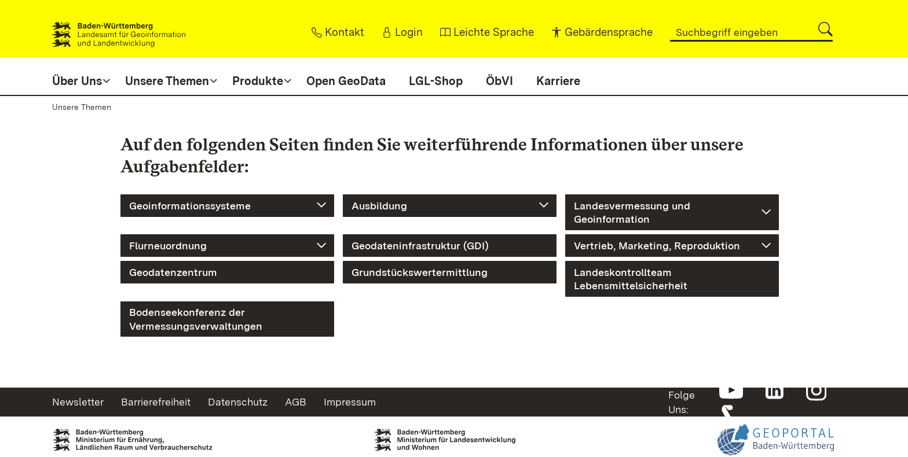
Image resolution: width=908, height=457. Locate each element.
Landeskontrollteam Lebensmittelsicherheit (630, 279)
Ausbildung (379, 206)
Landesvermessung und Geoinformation (632, 212)
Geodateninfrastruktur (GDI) (420, 245)
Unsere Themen (81, 107)
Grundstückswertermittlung (420, 272)
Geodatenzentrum (173, 272)
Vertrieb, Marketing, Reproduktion (657, 245)
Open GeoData (346, 81)
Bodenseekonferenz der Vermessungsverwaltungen (195, 318)
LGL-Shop (436, 81)
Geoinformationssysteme (190, 206)
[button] (825, 29)
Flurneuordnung (168, 245)
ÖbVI (499, 81)
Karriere (558, 81)
